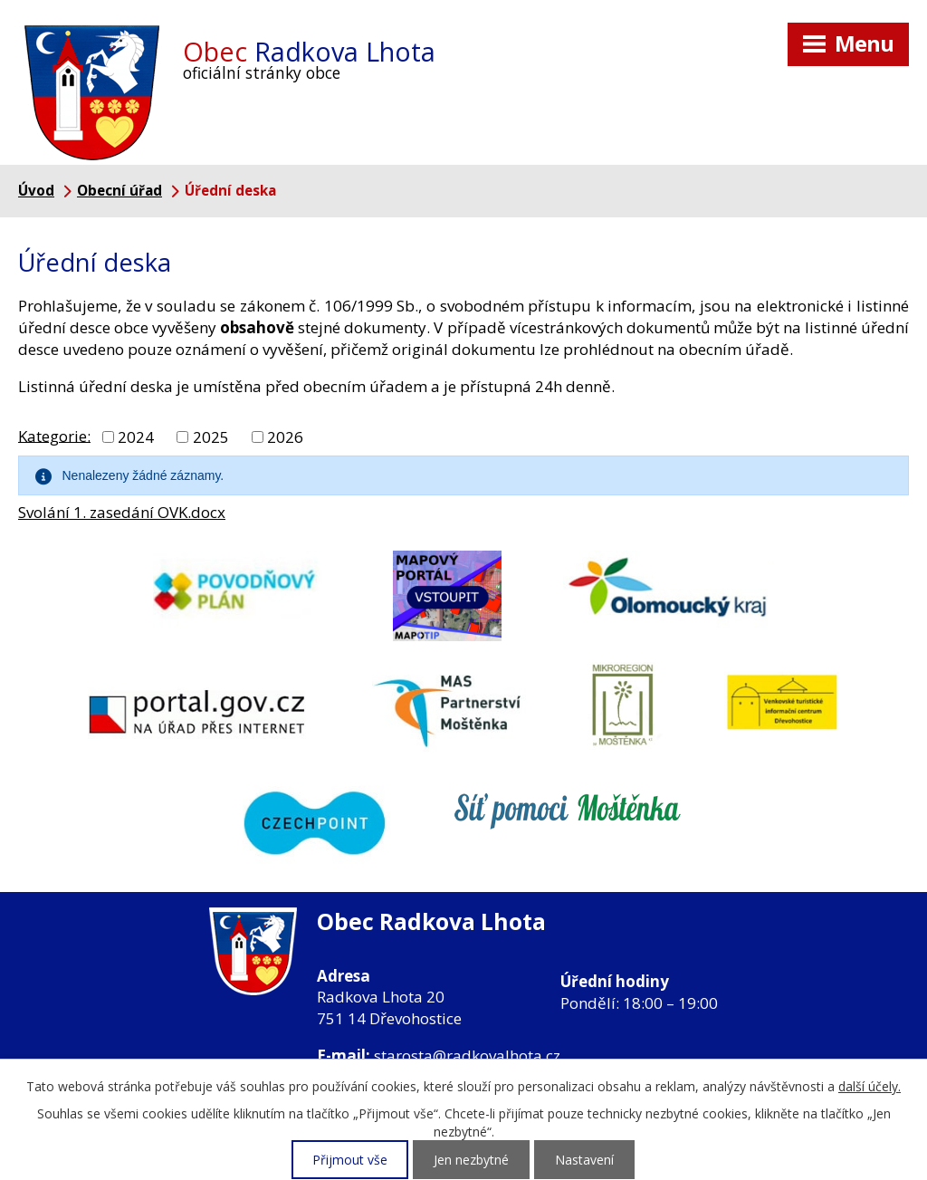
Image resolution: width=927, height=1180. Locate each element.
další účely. (869, 1086)
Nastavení (584, 1159)
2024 (136, 437)
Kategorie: (54, 435)
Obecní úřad (119, 190)
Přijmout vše (349, 1159)
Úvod (36, 190)
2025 (211, 437)
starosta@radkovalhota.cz (467, 1055)
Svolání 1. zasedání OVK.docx (121, 512)
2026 (285, 437)
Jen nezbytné (471, 1159)
